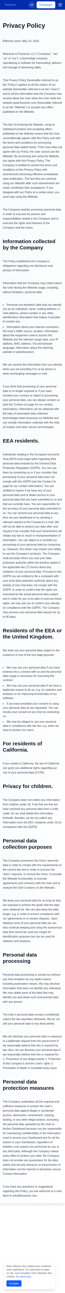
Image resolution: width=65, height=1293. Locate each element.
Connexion (46, 4)
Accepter (14, 1283)
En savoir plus (23, 1276)
